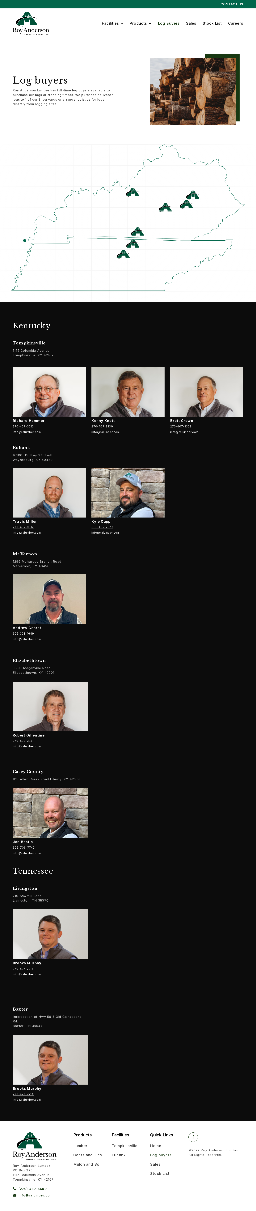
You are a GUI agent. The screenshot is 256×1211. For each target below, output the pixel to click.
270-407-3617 (23, 527)
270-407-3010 (23, 426)
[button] (113, 23)
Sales (191, 23)
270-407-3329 (181, 426)
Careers (235, 23)
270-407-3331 (23, 740)
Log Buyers (169, 23)
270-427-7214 (23, 968)
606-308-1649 (23, 633)
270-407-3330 (102, 426)
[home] (31, 23)
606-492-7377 (102, 527)
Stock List (212, 23)
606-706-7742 (24, 847)
